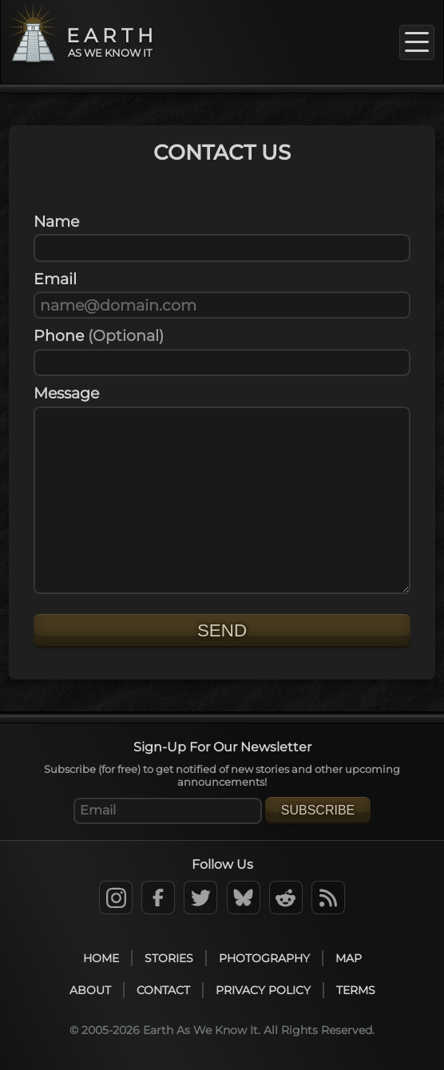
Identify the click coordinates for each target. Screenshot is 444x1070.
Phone (99, 335)
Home (101, 958)
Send (222, 630)
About (90, 990)
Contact (163, 990)
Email (55, 278)
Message (66, 393)
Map (348, 958)
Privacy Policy (263, 990)
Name (56, 221)
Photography (264, 958)
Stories (169, 958)
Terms (355, 990)
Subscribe (318, 810)
